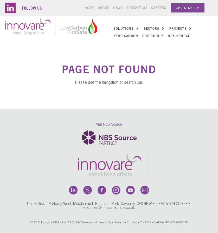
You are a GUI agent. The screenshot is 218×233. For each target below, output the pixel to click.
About (104, 8)
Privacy (119, 223)
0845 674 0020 (171, 205)
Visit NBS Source (109, 126)
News (118, 8)
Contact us (137, 8)
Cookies (132, 223)
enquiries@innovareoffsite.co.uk (109, 209)
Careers (158, 8)
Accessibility (103, 223)
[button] (127, 28)
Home (89, 8)
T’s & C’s (145, 223)
